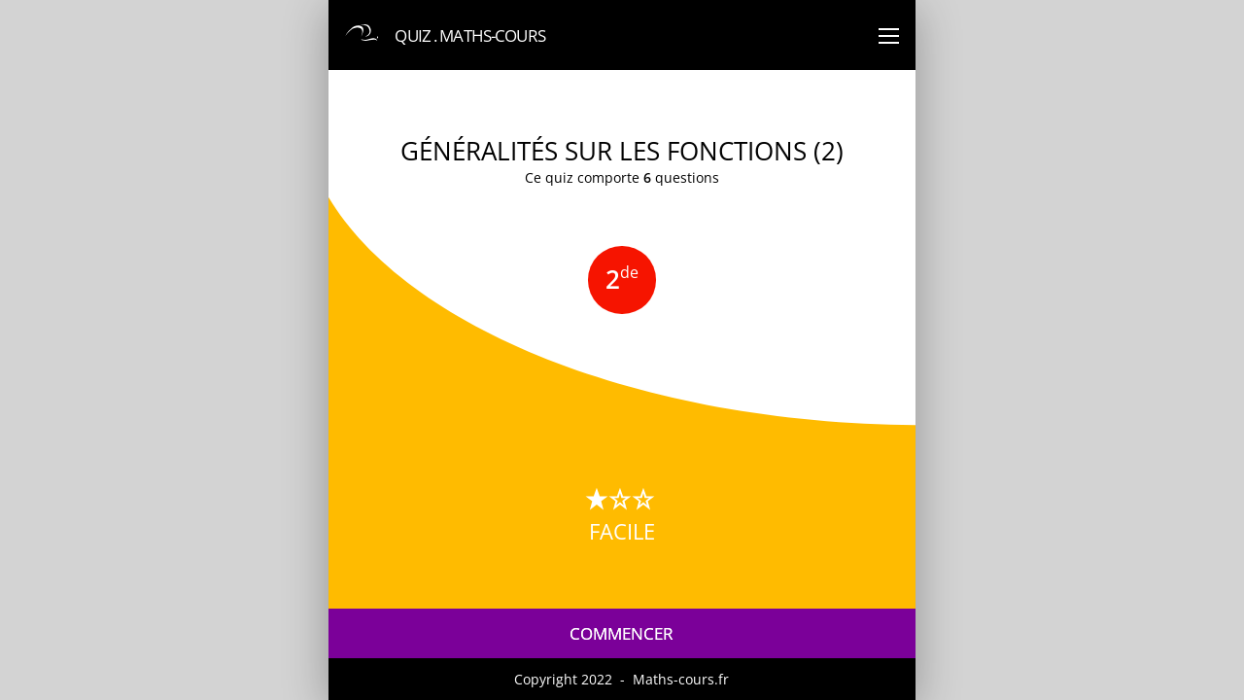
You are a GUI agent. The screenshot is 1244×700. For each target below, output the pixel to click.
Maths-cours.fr (681, 679)
